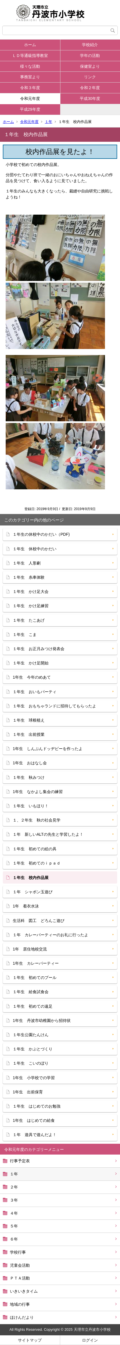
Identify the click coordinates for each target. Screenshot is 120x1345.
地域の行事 (20, 1304)
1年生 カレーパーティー (36, 963)
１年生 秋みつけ (29, 777)
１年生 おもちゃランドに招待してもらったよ (54, 706)
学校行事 (18, 1252)
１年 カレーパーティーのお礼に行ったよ (50, 935)
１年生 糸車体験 (29, 577)
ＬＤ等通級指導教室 (30, 55)
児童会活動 (20, 1265)
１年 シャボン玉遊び (32, 892)
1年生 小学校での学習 (34, 1077)
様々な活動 (30, 66)
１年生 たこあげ (29, 620)
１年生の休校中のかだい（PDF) (41, 534)
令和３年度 (30, 87)
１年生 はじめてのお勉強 (36, 1106)
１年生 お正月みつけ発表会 (40, 648)
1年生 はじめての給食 (34, 1120)
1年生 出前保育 (28, 1092)
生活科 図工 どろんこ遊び (38, 920)
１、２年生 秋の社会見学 (36, 820)
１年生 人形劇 (27, 563)
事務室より (30, 77)
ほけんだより (22, 1317)
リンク (90, 77)
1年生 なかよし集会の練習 (38, 791)
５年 (14, 1226)
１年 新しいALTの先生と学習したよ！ (48, 834)
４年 (14, 1213)
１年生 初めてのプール (34, 977)
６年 (14, 1239)
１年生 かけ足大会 (31, 591)
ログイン (90, 1340)
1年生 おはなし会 (30, 763)
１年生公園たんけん (31, 1034)
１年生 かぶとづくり (32, 1049)
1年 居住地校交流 (30, 949)
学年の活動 (90, 55)
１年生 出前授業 (29, 734)
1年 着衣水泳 (26, 906)
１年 (48, 122)
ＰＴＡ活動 (20, 1278)
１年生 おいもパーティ (34, 691)
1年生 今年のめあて (32, 677)
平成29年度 (30, 109)
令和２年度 (90, 87)
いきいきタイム (24, 1291)
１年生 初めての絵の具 (34, 849)
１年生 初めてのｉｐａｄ (36, 863)
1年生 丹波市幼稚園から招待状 (42, 1020)
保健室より (90, 66)
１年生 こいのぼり (31, 1063)
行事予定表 (20, 1161)
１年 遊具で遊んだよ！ (34, 1134)
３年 (14, 1200)
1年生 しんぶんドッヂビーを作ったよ (48, 748)
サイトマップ (30, 1340)
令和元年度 (30, 98)
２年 (14, 1187)
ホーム (30, 44)
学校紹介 (90, 44)
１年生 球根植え (29, 720)
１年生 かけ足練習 (31, 605)
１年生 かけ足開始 (31, 663)
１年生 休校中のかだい (34, 549)
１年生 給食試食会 (31, 991)
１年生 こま (25, 634)
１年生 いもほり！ (31, 806)
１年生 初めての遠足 (32, 1006)
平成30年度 (90, 98)
